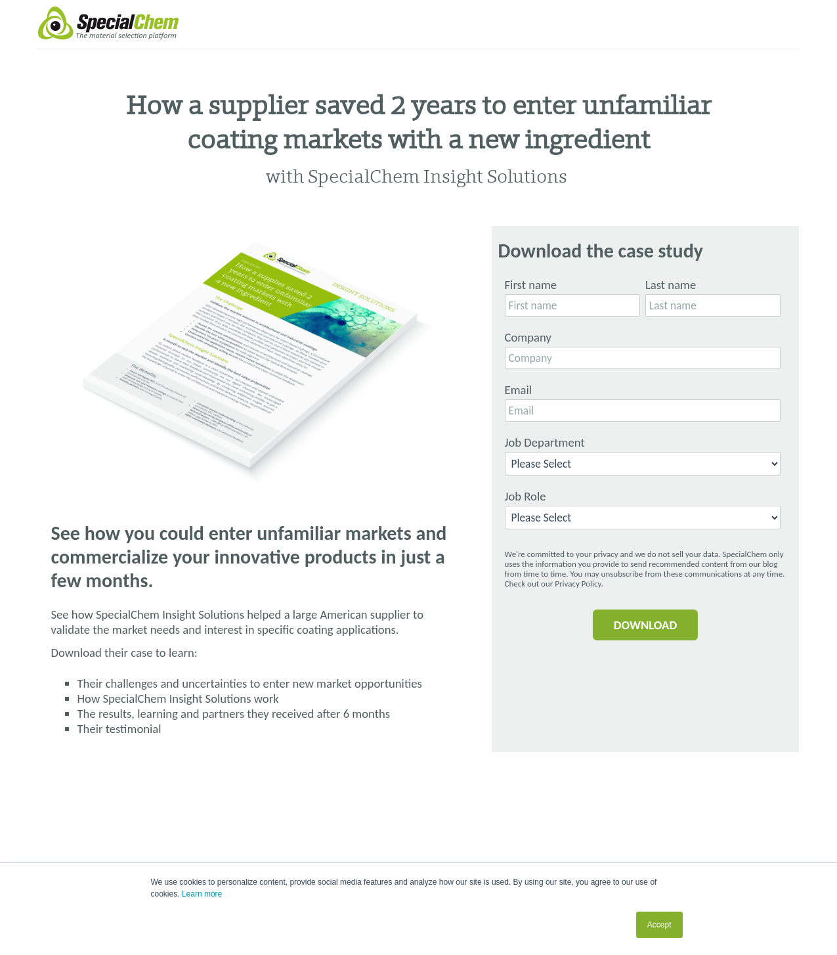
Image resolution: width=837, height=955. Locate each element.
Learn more (202, 894)
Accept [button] (659, 924)
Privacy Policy (578, 584)
